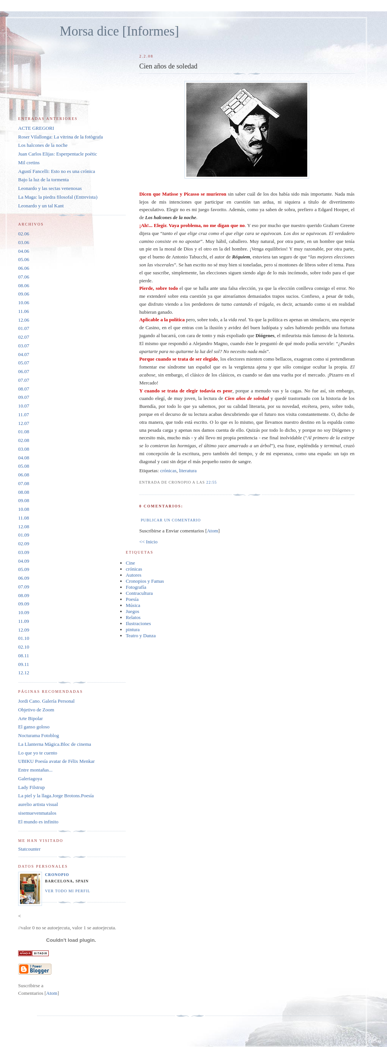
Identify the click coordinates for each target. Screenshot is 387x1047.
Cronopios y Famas (145, 581)
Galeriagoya (30, 778)
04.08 (23, 457)
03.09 (23, 552)
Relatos (133, 617)
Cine (130, 563)
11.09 (23, 621)
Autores (133, 575)
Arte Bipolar (30, 718)
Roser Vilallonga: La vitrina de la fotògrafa (60, 137)
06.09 (23, 578)
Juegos (132, 611)
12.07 (23, 423)
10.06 (23, 302)
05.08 (23, 466)
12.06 (23, 320)
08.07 (23, 389)
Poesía (132, 599)
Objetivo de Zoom (36, 710)
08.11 (23, 655)
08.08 (23, 492)
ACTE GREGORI (36, 128)
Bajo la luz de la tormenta (43, 179)
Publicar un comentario (171, 520)
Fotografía (136, 587)
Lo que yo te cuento (37, 753)
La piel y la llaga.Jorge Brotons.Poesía (56, 795)
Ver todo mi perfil (67, 891)
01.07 (23, 328)
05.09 (23, 569)
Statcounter (29, 849)
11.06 (23, 311)
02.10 (23, 647)
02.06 (23, 233)
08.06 (23, 285)
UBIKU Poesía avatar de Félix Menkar (56, 761)
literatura (188, 470)
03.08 (23, 449)
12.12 (23, 672)
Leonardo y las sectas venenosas (50, 188)
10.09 (23, 612)
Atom (212, 531)
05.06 (23, 259)
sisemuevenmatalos (37, 813)
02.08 (23, 440)
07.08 (23, 483)
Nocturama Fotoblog (38, 735)
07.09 (23, 587)
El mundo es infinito (38, 822)
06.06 (23, 268)
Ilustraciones (138, 623)
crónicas (168, 470)
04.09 (23, 561)
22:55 (211, 482)
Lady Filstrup (31, 787)
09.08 (23, 500)
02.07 (23, 337)
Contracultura (139, 593)
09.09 (23, 604)
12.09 (23, 630)
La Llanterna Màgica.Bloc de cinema (54, 744)
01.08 (23, 431)
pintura (133, 629)
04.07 (23, 354)
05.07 (23, 363)
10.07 (23, 406)
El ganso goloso (34, 727)
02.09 (23, 543)
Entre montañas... (35, 770)
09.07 (23, 397)
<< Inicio (148, 542)
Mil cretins (29, 162)
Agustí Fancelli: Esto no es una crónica (56, 171)
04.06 (23, 251)
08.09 (23, 595)
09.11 (23, 664)
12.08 (23, 526)
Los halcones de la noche (43, 145)
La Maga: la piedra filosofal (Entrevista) (58, 197)
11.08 (23, 518)
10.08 (23, 509)
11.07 (23, 414)
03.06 (23, 242)
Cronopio (57, 875)
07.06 (23, 277)
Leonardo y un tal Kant (41, 205)
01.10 (23, 638)
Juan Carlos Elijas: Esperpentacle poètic (57, 154)
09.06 (23, 294)
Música (133, 605)
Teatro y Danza (141, 635)
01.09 (23, 535)
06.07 (23, 371)
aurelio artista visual (38, 804)
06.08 (23, 475)
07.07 (23, 380)
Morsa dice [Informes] (119, 31)
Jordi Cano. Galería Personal (46, 701)
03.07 (23, 345)
